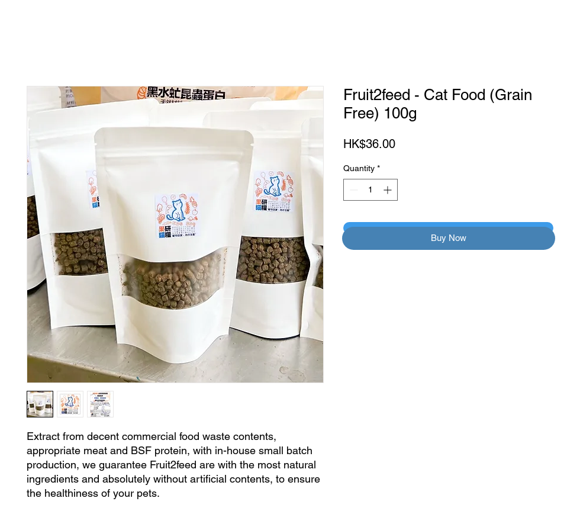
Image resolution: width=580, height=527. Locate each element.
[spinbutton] (370, 189)
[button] (448, 238)
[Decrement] (352, 189)
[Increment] (388, 189)
